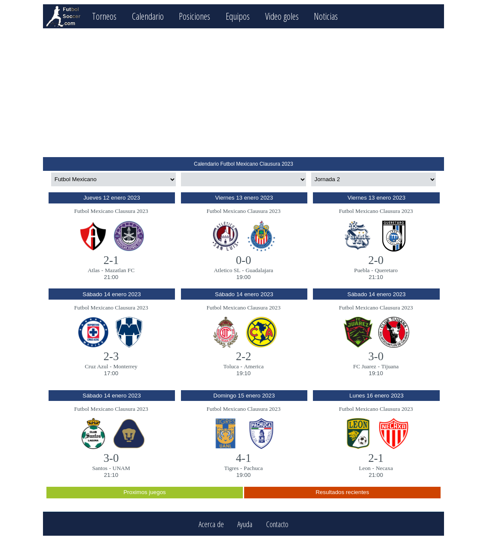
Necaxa (384, 468)
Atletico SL (227, 270)
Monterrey (125, 366)
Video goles (282, 16)
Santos (99, 468)
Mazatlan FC (120, 270)
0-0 (243, 260)
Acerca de (211, 524)
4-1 (243, 458)
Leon (365, 468)
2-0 (376, 260)
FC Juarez (365, 366)
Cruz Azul (96, 366)
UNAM (121, 468)
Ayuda (244, 524)
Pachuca (253, 468)
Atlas (94, 270)
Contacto (277, 524)
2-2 (243, 356)
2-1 (111, 260)
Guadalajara (259, 270)
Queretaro (386, 270)
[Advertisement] (243, 93)
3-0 (376, 356)
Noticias (326, 16)
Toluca (231, 366)
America (254, 366)
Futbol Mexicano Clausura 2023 (111, 211)
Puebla (362, 270)
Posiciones (194, 16)
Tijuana (389, 366)
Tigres (231, 468)
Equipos (238, 16)
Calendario (148, 16)
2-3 (111, 356)
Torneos (104, 16)
